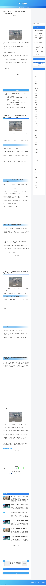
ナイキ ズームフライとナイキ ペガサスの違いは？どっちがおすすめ (39, 53)
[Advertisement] (16, 22)
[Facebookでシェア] (11, 468)
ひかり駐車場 (9, 106)
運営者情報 (31, 583)
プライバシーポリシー (37, 583)
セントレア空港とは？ (11, 96)
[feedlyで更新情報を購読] (16, 474)
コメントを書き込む (15, 573)
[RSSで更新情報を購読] (18, 474)
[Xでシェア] (7, 468)
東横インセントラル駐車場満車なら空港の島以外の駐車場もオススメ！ (17, 108)
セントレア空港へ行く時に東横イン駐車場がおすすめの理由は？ (17, 98)
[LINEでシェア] (20, 468)
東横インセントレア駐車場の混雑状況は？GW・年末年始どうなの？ (16, 94)
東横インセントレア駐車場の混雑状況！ (14, 100)
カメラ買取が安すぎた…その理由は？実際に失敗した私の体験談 (38, 42)
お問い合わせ (43, 583)
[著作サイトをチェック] (14, 474)
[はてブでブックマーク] (16, 468)
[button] (24, 468)
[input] (39, 24)
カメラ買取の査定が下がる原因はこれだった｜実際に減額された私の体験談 (38, 32)
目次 (15, 90)
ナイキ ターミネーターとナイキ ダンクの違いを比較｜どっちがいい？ (39, 48)
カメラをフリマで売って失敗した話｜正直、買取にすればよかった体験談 (38, 37)
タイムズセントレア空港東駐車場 (13, 104)
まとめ (6, 111)
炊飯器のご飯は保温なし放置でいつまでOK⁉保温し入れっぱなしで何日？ (39, 64)
